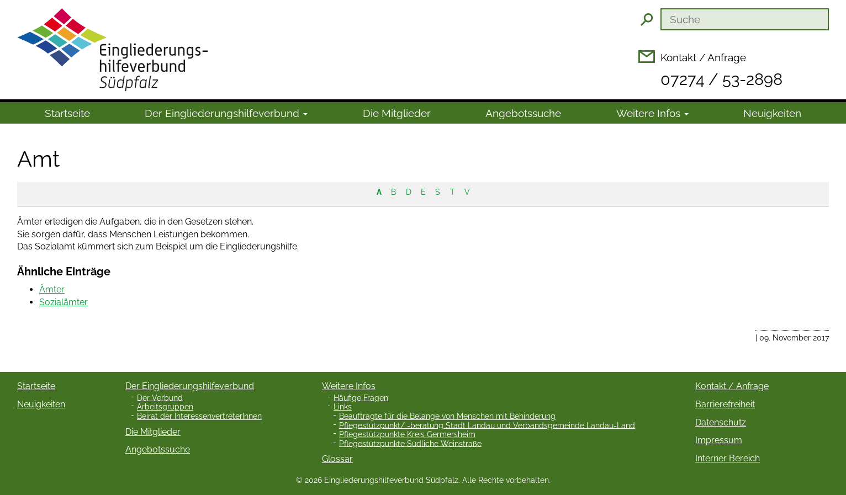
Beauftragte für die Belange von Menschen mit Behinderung (447, 416)
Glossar (337, 459)
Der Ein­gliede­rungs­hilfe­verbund (226, 113)
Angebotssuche (523, 113)
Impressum (718, 440)
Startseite (67, 113)
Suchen (646, 19)
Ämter (52, 289)
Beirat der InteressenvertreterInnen (199, 416)
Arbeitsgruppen (165, 406)
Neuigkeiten (772, 113)
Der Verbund (160, 397)
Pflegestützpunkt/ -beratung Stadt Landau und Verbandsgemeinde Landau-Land (487, 425)
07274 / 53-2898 (721, 79)
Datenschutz (720, 422)
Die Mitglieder (397, 113)
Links (343, 406)
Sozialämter (63, 302)
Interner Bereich (727, 458)
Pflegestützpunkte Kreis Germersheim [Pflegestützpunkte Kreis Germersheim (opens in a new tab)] (407, 434)
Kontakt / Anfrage (703, 57)
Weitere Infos (652, 113)
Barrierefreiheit (725, 404)
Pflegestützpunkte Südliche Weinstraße (410, 443)
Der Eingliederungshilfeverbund (189, 386)
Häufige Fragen (361, 397)
